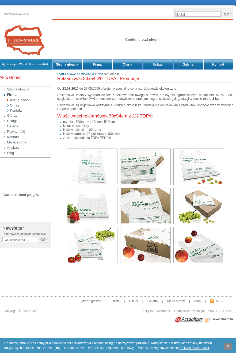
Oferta (127, 64)
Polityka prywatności (156, 311)
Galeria (187, 64)
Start (60, 74)
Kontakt (218, 64)
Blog (197, 301)
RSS (219, 301)
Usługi (158, 64)
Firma (97, 64)
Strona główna (67, 64)
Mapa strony (176, 301)
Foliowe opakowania (79, 74)
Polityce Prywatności (194, 348)
